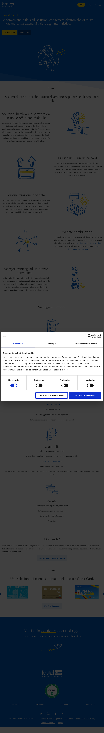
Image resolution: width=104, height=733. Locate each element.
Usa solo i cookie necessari (51, 395)
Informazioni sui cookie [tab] (86, 344)
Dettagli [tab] (52, 344)
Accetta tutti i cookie (84, 395)
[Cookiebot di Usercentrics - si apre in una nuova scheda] (91, 336)
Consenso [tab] (18, 344)
